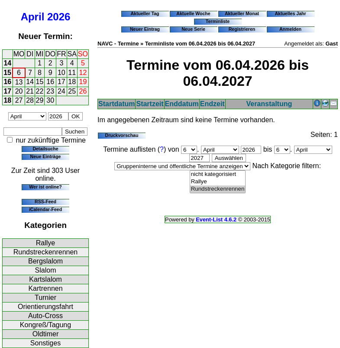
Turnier (45, 297)
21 (30, 91)
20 (19, 91)
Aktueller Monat (242, 13)
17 (61, 81)
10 (61, 72)
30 (50, 100)
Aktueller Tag (144, 13)
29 (40, 100)
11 (72, 72)
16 (7, 81)
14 (7, 63)
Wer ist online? (45, 186)
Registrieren (242, 29)
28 (30, 100)
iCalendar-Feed (45, 209)
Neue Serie (193, 29)
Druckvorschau (122, 135)
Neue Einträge (45, 156)
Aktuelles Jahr (290, 13)
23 (50, 91)
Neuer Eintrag (145, 29)
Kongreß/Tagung (45, 324)
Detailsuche (45, 148)
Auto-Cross (45, 315)
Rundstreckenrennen (45, 252)
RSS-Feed (45, 201)
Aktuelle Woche (193, 13)
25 (72, 91)
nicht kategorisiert (218, 174)
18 (72, 81)
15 (7, 72)
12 (83, 72)
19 (83, 81)
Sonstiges (45, 343)
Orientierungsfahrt (45, 306)
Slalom (45, 270)
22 (40, 91)
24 (61, 91)
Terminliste (218, 21)
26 (83, 91)
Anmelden (290, 29)
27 (19, 100)
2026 (58, 17)
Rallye (45, 243)
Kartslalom (45, 279)
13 (19, 82)
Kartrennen (45, 288)
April (33, 17)
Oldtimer (45, 334)
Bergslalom (45, 261)
